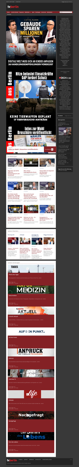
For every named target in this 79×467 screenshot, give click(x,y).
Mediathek (27, 12)
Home (8, 12)
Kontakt (26, 459)
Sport (33, 12)
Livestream (43, 12)
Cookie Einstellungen (47, 459)
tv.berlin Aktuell (14, 12)
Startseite (9, 14)
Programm (21, 12)
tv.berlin (20, 459)
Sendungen (37, 12)
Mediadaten (49, 12)
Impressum (31, 459)
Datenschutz (38, 459)
